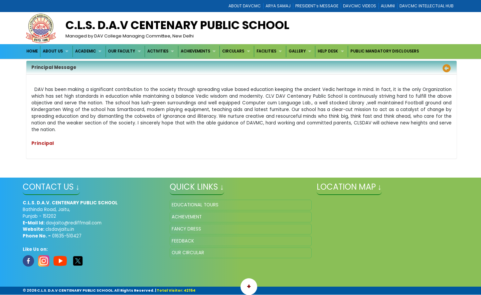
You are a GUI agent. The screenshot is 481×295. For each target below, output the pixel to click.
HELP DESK (328, 51)
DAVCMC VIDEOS (359, 6)
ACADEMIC (85, 51)
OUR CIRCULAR (188, 253)
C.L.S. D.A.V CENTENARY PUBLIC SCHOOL (177, 25)
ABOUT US (53, 51)
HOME (32, 51)
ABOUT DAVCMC (244, 6)
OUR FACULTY (121, 51)
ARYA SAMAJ (278, 6)
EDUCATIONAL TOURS (195, 205)
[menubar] (222, 51)
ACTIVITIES (157, 51)
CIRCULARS (233, 51)
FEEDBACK (183, 241)
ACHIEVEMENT (187, 217)
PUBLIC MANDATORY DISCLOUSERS (384, 51)
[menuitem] (32, 51)
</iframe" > (388, 233)
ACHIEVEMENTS (195, 51)
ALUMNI (388, 6)
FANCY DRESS (186, 229)
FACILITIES (266, 51)
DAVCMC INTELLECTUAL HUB (426, 6)
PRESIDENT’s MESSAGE (316, 6)
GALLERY (297, 51)
